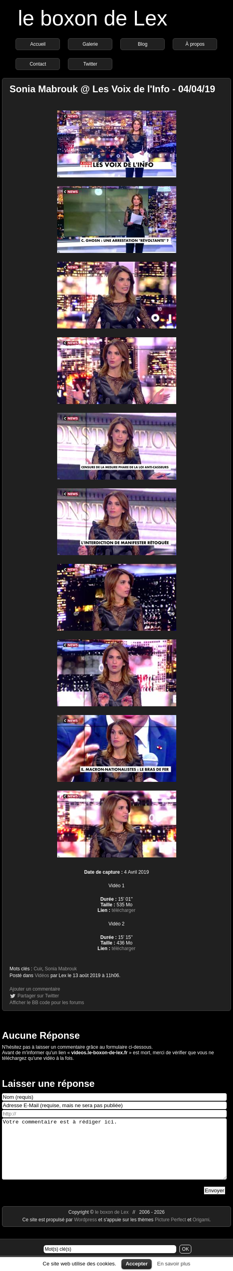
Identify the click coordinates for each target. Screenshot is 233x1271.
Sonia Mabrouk (61, 969)
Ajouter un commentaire (35, 989)
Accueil (38, 44)
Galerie (90, 44)
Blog (142, 44)
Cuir (38, 969)
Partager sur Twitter (38, 996)
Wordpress (86, 1231)
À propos (194, 44)
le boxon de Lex (93, 18)
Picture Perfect (170, 1231)
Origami (201, 1231)
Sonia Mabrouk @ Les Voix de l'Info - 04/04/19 (112, 89)
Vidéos (42, 975)
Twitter (90, 64)
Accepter (136, 1264)
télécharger (123, 910)
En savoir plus (174, 1264)
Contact (38, 64)
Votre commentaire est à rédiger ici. (114, 1154)
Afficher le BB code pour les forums (47, 1002)
